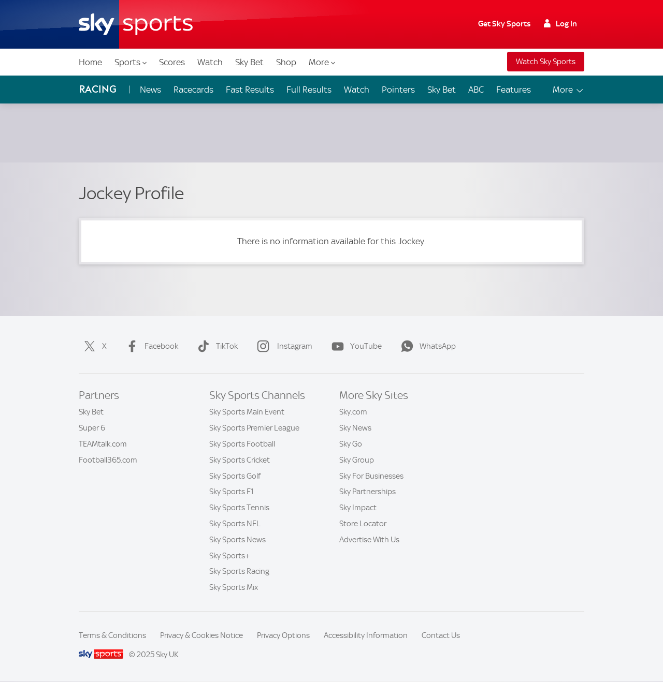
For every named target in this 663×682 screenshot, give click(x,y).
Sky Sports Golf (235, 476)
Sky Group (356, 460)
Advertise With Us (369, 539)
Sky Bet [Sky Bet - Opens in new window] (441, 89)
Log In (560, 23)
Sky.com (353, 412)
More (322, 62)
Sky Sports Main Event (246, 412)
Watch (210, 62)
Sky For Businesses (371, 476)
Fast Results (250, 89)
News (150, 89)
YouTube (354, 346)
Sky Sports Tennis (239, 507)
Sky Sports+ (229, 555)
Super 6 (92, 428)
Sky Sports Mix (233, 587)
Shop (286, 62)
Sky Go (350, 444)
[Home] (136, 24)
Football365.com (108, 460)
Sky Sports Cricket (239, 460)
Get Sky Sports (504, 23)
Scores (172, 62)
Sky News (355, 428)
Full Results (309, 89)
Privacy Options (283, 635)
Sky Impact (358, 507)
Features (513, 89)
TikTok (215, 346)
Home (90, 62)
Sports (130, 62)
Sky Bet (249, 62)
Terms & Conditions (112, 635)
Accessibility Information (366, 635)
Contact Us (441, 635)
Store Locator (362, 523)
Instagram (282, 346)
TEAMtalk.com (103, 444)
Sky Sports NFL (235, 523)
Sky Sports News (237, 539)
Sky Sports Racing (239, 571)
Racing (98, 89)
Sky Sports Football (242, 444)
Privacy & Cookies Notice (201, 635)
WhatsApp (426, 346)
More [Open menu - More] (568, 89)
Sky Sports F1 (231, 491)
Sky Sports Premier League (254, 428)
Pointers (398, 89)
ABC (476, 89)
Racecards (193, 89)
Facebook (150, 346)
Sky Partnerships (367, 491)
